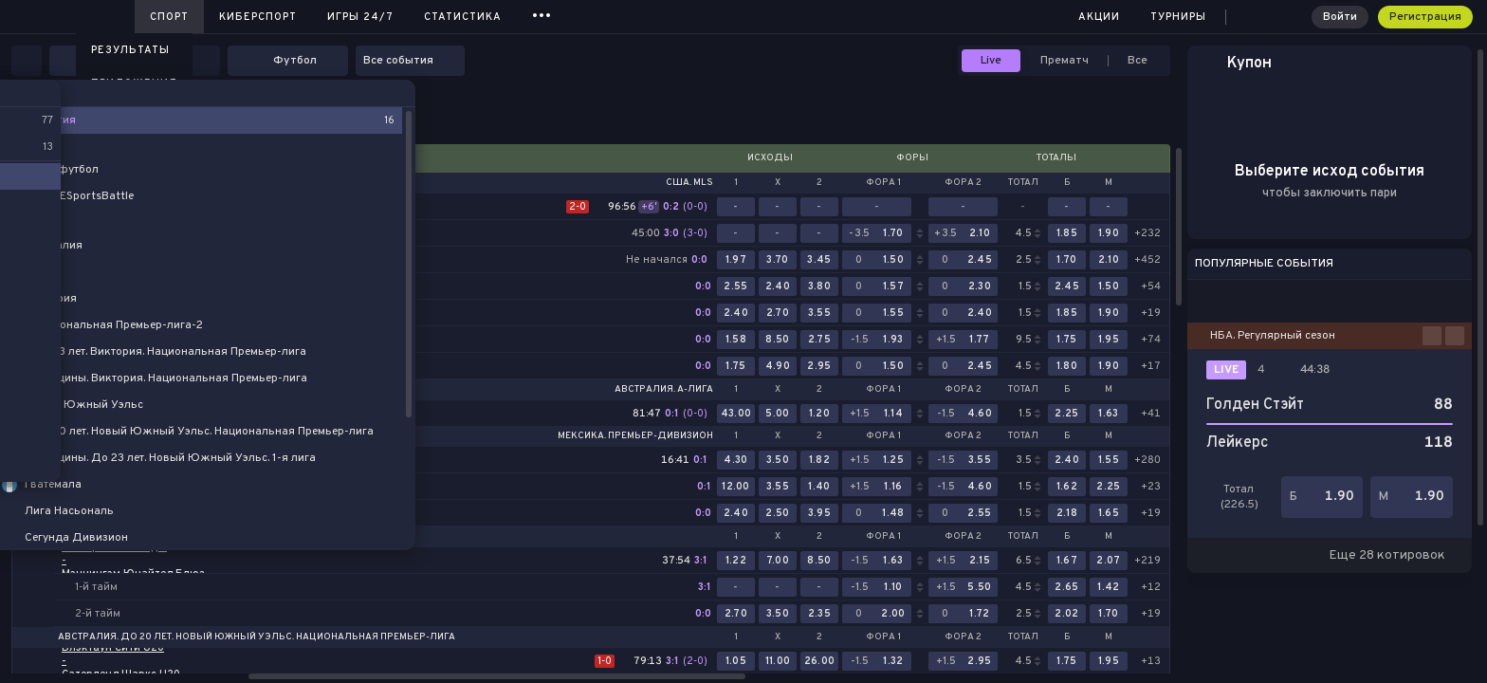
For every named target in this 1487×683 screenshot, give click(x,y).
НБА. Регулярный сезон (1272, 335)
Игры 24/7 (360, 17)
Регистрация (1425, 17)
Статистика (463, 17)
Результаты (130, 50)
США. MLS (689, 183)
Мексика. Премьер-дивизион (635, 436)
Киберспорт (258, 17)
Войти (1340, 17)
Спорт (169, 17)
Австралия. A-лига (664, 390)
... (542, 14)
